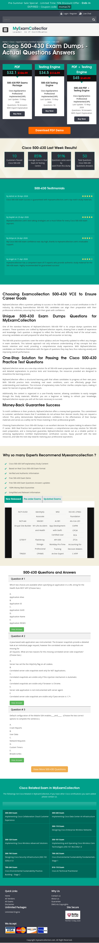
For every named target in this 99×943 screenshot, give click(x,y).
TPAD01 (23, 554)
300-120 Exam (11, 840)
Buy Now (17, 113)
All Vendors (10, 899)
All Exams (9, 902)
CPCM (75, 530)
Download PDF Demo (49, 130)
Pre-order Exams (32, 499)
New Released (13, 499)
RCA (75, 535)
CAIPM (75, 526)
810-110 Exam (58, 867)
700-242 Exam (58, 854)
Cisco (12, 42)
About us (55, 899)
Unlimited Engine (12, 912)
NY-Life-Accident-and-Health (40, 528)
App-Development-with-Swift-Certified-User (58, 530)
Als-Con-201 (75, 521)
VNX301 (40, 521)
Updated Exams (52, 499)
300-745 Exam (11, 854)
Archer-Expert (58, 554)
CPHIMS (40, 554)
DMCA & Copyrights (59, 904)
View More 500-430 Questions (49, 769)
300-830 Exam (11, 813)
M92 (58, 512)
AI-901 (57, 521)
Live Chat (84, 13)
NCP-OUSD (22, 512)
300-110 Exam (58, 826)
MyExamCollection (30, 30)
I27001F (22, 540)
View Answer (16, 629)
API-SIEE (57, 540)
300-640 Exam (58, 813)
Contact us (56, 896)
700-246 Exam (11, 867)
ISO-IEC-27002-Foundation (75, 514)
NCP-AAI (22, 521)
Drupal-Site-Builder (22, 526)
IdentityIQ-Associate (40, 514)
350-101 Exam (58, 840)
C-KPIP (75, 554)
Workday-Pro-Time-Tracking (58, 546)
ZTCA (75, 540)
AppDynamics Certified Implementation (33, 42)
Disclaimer (9, 904)
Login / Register (68, 13)
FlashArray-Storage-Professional (40, 544)
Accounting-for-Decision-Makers (75, 546)
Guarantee (56, 902)
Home (5, 42)
